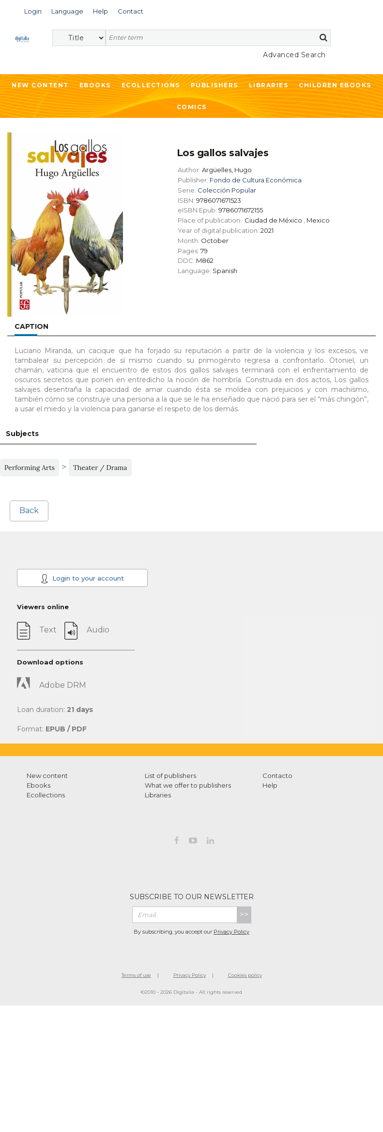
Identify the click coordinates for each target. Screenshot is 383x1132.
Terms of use (136, 975)
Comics (192, 107)
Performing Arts (29, 467)
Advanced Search (294, 54)
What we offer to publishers (188, 785)
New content (47, 775)
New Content (40, 85)
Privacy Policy (231, 931)
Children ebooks (335, 85)
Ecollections (151, 85)
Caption (31, 326)
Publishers (214, 85)
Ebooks (95, 85)
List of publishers (170, 775)
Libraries (269, 85)
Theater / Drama (100, 467)
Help (269, 785)
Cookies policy (245, 975)
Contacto (277, 775)
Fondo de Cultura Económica (256, 180)
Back (29, 510)
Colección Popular (227, 190)
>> (244, 914)
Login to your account (82, 578)
